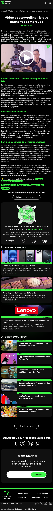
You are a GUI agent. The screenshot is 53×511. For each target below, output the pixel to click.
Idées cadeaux (42, 493)
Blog (46, 497)
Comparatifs (22, 497)
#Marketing (22, 185)
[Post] (26, 263)
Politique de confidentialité (25, 509)
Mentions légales (7, 509)
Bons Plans (36, 497)
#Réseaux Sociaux (36, 185)
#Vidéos (5, 188)
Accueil (4, 11)
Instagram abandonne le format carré (22, 180)
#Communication (9, 185)
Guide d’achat (22, 493)
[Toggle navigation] (50, 3)
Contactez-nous (16, 504)
